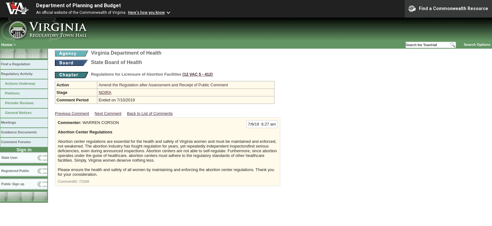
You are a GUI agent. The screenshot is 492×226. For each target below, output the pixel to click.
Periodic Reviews (19, 103)
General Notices (18, 113)
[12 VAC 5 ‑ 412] (198, 74)
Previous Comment (72, 113)
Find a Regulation (15, 64)
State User (9, 157)
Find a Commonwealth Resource (448, 9)
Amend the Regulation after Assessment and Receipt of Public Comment (163, 85)
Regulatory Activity (17, 74)
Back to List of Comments (150, 113)
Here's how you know (146, 12)
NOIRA (105, 92)
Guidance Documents (19, 132)
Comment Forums (16, 142)
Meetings (8, 122)
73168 (84, 181)
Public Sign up (12, 184)
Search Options (477, 44)
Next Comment (108, 113)
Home (7, 44)
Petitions (12, 93)
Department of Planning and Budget (78, 5)
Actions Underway (20, 83)
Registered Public (15, 171)
